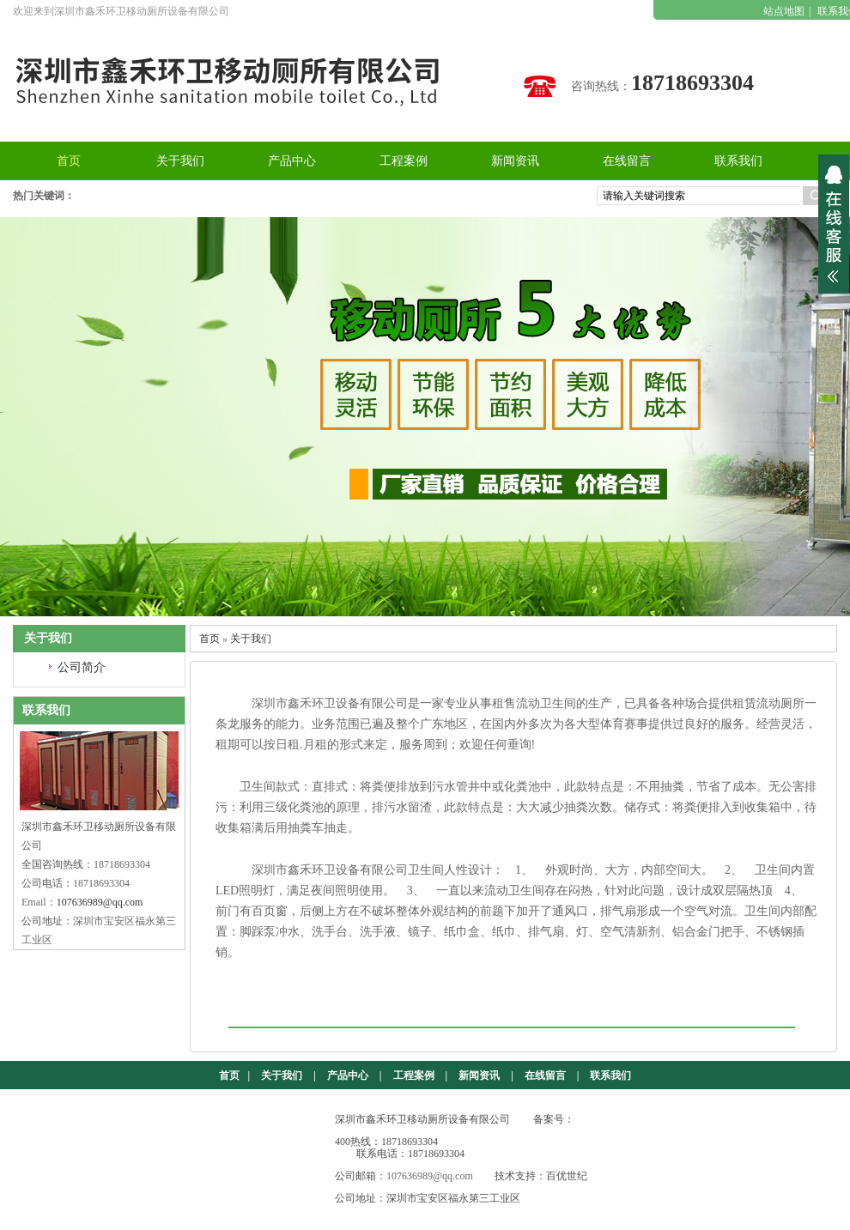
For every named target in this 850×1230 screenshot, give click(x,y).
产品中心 (347, 1075)
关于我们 (250, 639)
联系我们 (610, 1075)
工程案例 (413, 1075)
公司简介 (82, 667)
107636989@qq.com (100, 902)
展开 (833, 224)
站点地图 (783, 11)
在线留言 (545, 1075)
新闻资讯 (479, 1075)
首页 (209, 639)
